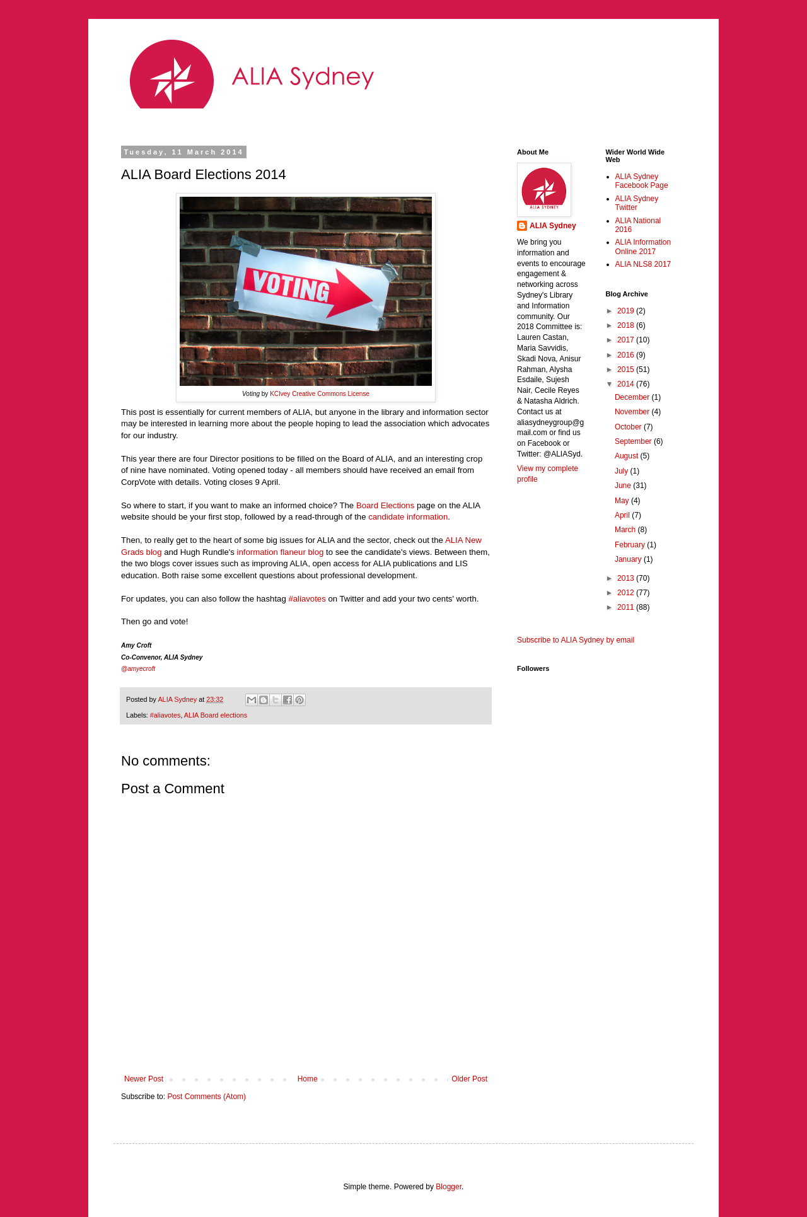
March (626, 529)
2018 (626, 325)
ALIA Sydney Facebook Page (641, 181)
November (633, 411)
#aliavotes (165, 715)
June (624, 485)
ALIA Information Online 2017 (643, 246)
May (623, 500)
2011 (626, 607)
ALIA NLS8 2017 (643, 264)
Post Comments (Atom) (206, 1096)
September (634, 441)
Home (308, 1078)
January (629, 559)
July (622, 471)
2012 (626, 592)
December (633, 397)
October (629, 426)
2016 (626, 355)
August (628, 455)
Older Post (469, 1078)
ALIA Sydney (553, 225)
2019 (626, 310)
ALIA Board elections (215, 715)
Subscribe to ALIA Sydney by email (575, 640)
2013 (626, 578)
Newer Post (143, 1078)
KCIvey (280, 393)
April (623, 515)
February (631, 544)
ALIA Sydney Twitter (637, 203)
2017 (626, 339)
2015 (626, 369)
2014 (626, 384)
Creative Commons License (330, 393)
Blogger (449, 1186)
